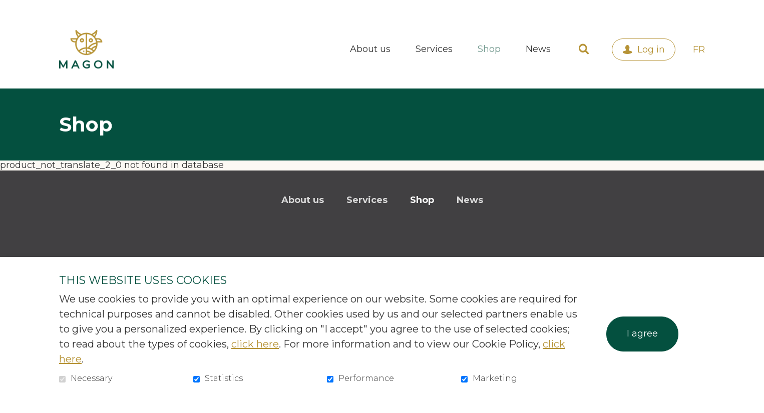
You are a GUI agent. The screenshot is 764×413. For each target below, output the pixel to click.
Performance (366, 378)
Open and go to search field (583, 49)
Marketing (495, 378)
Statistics (224, 378)
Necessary (91, 378)
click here (255, 344)
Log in (651, 49)
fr (699, 49)
